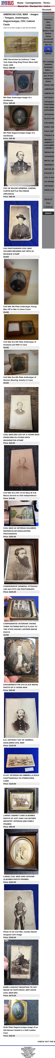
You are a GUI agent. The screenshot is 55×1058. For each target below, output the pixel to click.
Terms (46, 3)
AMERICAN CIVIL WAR (15, 14)
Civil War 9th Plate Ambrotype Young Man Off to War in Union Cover (21, 309)
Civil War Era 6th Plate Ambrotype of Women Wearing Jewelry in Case (21, 380)
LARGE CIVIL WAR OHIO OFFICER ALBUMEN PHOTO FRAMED (21, 879)
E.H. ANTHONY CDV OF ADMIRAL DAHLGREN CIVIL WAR (21, 743)
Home (20, 3)
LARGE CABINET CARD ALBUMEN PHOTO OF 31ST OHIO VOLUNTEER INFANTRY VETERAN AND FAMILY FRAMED (21, 821)
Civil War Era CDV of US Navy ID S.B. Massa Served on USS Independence (21, 496)
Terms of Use (28, 1052)
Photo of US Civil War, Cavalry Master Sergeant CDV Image (21, 935)
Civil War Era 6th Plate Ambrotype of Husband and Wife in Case (21, 345)
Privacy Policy (28, 1051)
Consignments (33, 3)
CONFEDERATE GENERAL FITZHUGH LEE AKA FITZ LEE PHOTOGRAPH (21, 589)
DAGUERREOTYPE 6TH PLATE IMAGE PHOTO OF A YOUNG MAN (21, 688)
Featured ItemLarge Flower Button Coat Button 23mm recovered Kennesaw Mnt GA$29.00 (48, 36)
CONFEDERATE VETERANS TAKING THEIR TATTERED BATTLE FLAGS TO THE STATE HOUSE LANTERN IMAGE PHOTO (21, 629)
